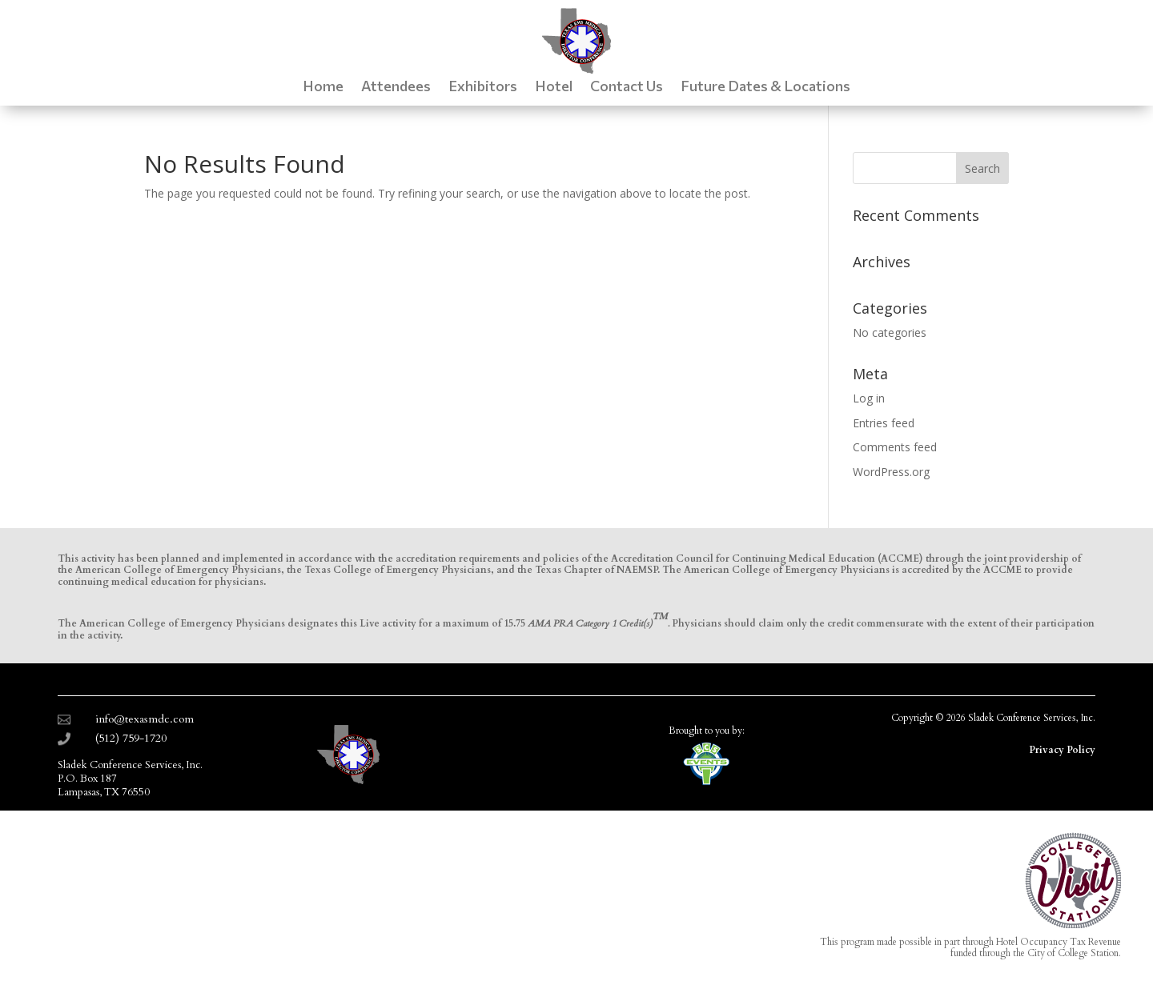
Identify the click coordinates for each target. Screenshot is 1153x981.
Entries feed (883, 422)
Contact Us (626, 87)
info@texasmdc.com (144, 719)
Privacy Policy (1062, 749)
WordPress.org (891, 471)
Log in (869, 398)
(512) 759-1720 (131, 738)
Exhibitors (482, 87)
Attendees (396, 87)
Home (323, 87)
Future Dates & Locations (765, 87)
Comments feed (895, 446)
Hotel (553, 87)
